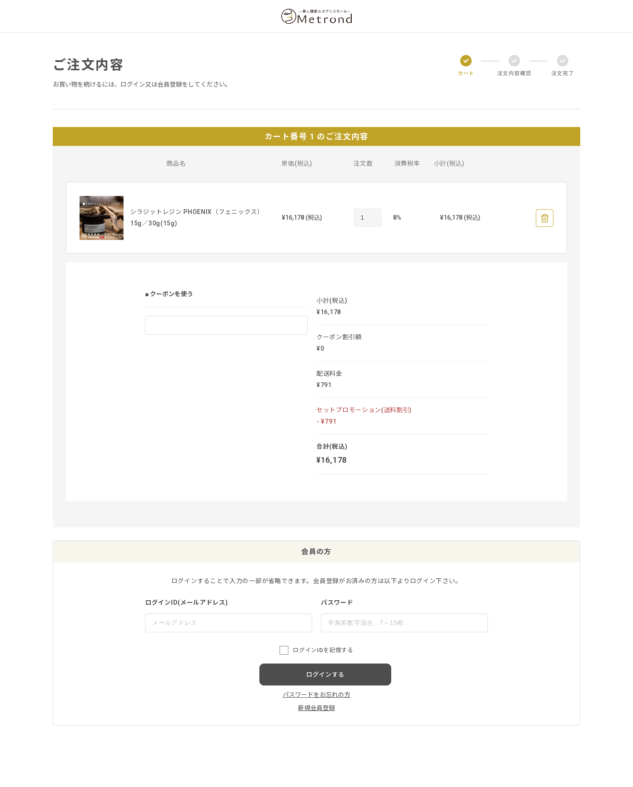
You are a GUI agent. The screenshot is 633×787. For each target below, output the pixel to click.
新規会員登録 (316, 707)
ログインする (325, 674)
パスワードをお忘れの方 (316, 694)
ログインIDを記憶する (323, 650)
